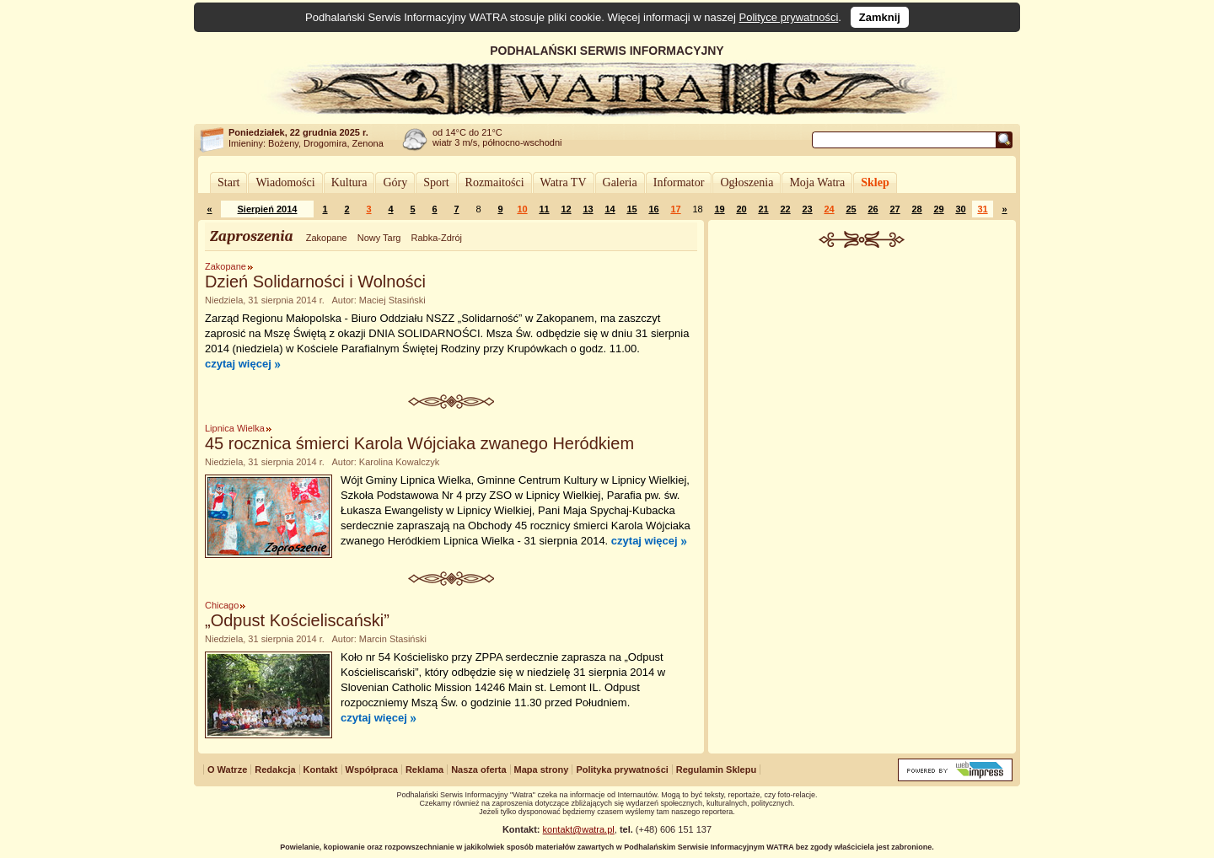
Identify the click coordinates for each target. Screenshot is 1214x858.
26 (873, 209)
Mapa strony (541, 769)
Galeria (620, 182)
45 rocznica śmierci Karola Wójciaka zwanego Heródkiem (419, 443)
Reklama (424, 769)
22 (785, 209)
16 (653, 209)
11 (544, 209)
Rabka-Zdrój (436, 238)
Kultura (349, 182)
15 (631, 209)
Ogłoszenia (746, 182)
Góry (395, 182)
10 (522, 209)
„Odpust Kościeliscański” (297, 620)
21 (763, 209)
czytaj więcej (238, 363)
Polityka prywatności (622, 769)
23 (807, 209)
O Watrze (227, 769)
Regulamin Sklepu (716, 769)
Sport (436, 182)
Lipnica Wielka (235, 428)
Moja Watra (817, 182)
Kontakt (321, 769)
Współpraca (372, 769)
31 (982, 209)
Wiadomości (284, 182)
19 (719, 209)
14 (609, 209)
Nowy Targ (379, 238)
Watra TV (563, 182)
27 (894, 209)
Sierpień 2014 (268, 209)
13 (588, 209)
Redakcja (275, 769)
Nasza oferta (478, 769)
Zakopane (326, 238)
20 (741, 209)
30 (960, 209)
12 (566, 209)
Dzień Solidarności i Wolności (315, 281)
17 (675, 209)
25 (851, 209)
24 (829, 209)
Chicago (222, 605)
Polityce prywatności (789, 17)
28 (916, 209)
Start (228, 182)
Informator (679, 182)
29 (938, 209)
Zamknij (879, 17)
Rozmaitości (494, 182)
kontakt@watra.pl (579, 829)
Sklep (875, 182)
